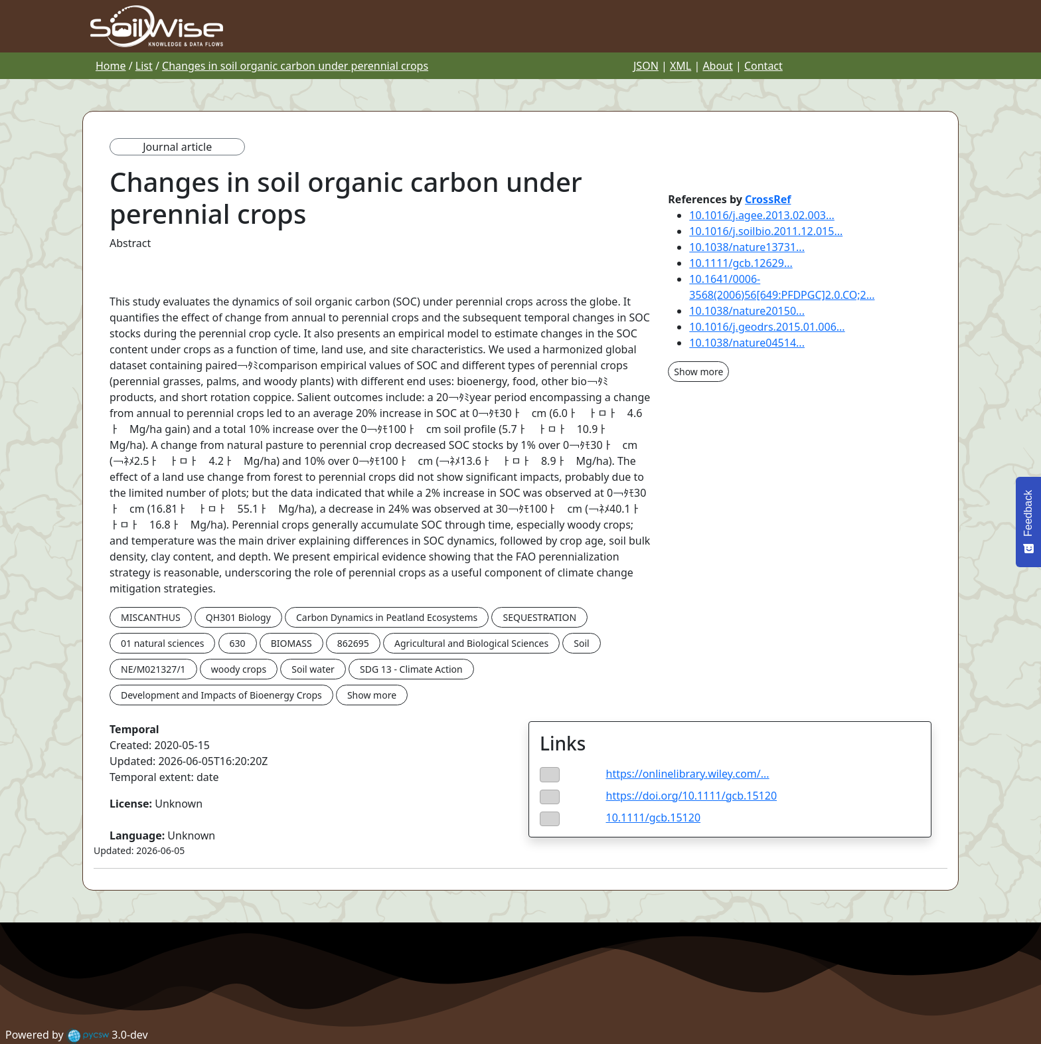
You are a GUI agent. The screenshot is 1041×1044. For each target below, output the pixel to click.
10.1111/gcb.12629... (740, 263)
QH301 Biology (238, 617)
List (144, 65)
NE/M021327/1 (153, 669)
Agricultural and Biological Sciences (471, 643)
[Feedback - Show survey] (1028, 522)
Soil (581, 643)
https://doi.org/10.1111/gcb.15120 (691, 795)
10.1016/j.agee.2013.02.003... (762, 215)
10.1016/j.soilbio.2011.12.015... (765, 231)
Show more (371, 695)
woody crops (238, 669)
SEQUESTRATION (539, 617)
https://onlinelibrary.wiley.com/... (687, 773)
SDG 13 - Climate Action (411, 669)
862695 (353, 643)
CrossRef (768, 199)
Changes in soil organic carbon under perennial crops (295, 65)
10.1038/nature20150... (747, 311)
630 (238, 643)
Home (111, 65)
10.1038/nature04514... (747, 342)
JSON (646, 65)
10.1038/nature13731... (747, 247)
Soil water (313, 669)
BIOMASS (291, 643)
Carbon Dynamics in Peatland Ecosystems (386, 617)
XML (680, 65)
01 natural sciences (162, 643)
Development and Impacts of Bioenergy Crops (221, 695)
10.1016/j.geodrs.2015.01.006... (766, 326)
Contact (763, 65)
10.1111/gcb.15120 (653, 817)
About (717, 65)
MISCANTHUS (151, 617)
